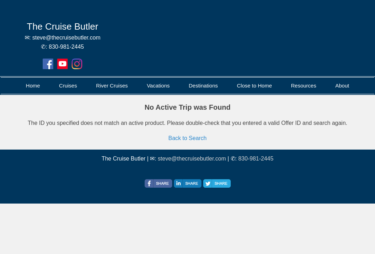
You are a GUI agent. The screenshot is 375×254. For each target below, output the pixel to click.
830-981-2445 (255, 159)
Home (33, 86)
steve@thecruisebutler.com (192, 159)
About (342, 86)
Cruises (68, 86)
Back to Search (187, 138)
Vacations (158, 86)
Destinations (203, 86)
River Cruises (112, 86)
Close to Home (254, 86)
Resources (303, 86)
